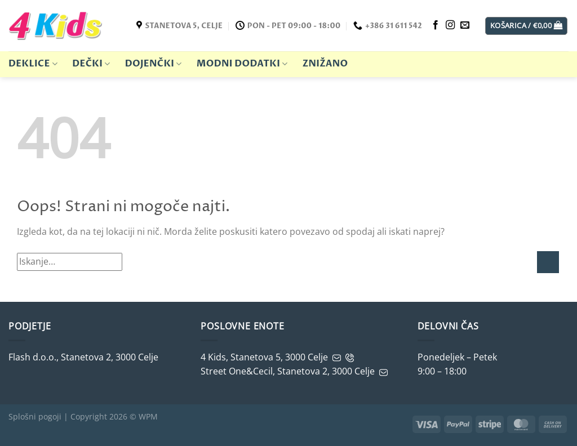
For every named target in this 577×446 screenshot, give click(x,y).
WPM (148, 416)
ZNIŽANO (325, 63)
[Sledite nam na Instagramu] (450, 25)
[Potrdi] (548, 262)
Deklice (32, 63)
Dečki (91, 63)
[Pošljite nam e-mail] (464, 25)
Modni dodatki (242, 63)
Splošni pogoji (34, 416)
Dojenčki (153, 63)
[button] (526, 26)
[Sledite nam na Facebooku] (435, 25)
